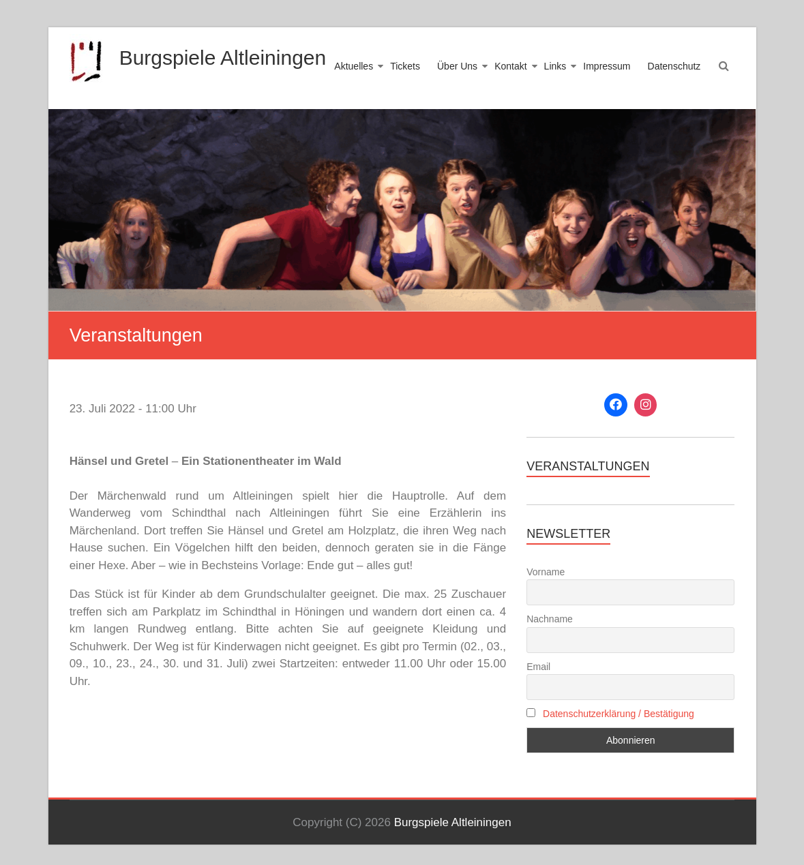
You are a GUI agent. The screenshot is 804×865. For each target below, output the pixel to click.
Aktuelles (353, 66)
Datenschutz (674, 66)
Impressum (606, 66)
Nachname (549, 618)
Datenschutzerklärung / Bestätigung (618, 713)
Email (538, 666)
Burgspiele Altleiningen (223, 57)
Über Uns (457, 66)
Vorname (545, 571)
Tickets (405, 66)
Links (555, 66)
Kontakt (510, 66)
